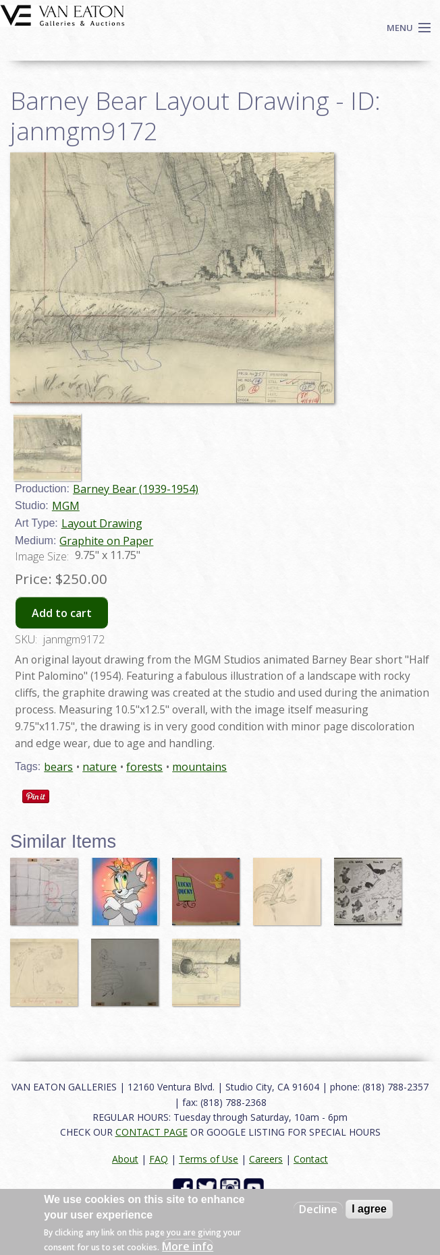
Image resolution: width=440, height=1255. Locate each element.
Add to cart (62, 613)
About (125, 1158)
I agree (369, 1209)
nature (99, 766)
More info (187, 1246)
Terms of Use (208, 1158)
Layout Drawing (101, 523)
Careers (266, 1158)
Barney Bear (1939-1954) (135, 488)
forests (144, 766)
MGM (66, 505)
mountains (199, 766)
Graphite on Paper (106, 540)
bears (58, 766)
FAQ (158, 1158)
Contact (311, 1158)
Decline (318, 1209)
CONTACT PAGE (151, 1132)
